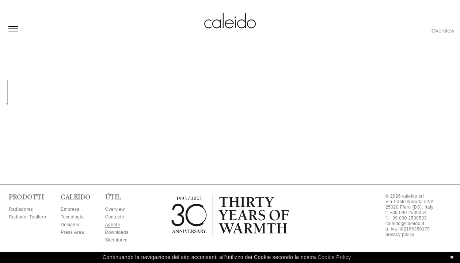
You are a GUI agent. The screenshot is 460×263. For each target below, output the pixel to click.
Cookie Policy (334, 257)
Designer (70, 224)
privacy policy (399, 234)
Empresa (70, 209)
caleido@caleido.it (405, 223)
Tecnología (72, 217)
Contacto (114, 217)
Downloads (117, 232)
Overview (443, 30)
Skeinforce (116, 240)
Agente (112, 224)
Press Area (72, 232)
